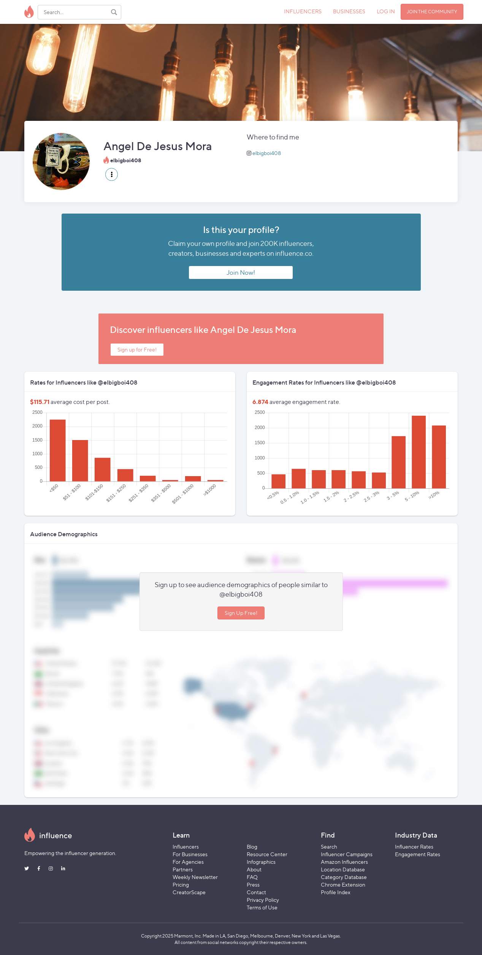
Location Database (343, 869)
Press (253, 884)
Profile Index (335, 892)
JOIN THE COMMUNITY (432, 11)
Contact (256, 892)
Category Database (344, 877)
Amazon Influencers (344, 861)
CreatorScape (189, 892)
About (254, 869)
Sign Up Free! (241, 613)
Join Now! (241, 272)
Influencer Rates (414, 846)
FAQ (252, 877)
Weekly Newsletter (195, 877)
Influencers (186, 846)
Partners (183, 869)
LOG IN (386, 11)
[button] (111, 174)
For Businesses (190, 854)
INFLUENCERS (303, 11)
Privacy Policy (263, 899)
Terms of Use (262, 907)
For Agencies (188, 861)
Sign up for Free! (137, 349)
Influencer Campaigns (347, 854)
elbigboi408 (266, 153)
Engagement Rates (417, 854)
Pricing (181, 884)
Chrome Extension (343, 884)
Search (329, 846)
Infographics (261, 861)
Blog (252, 846)
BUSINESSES (349, 11)
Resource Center (267, 854)
